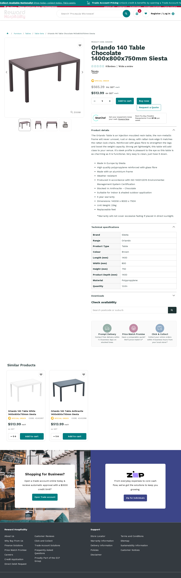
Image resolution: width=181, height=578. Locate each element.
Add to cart (125, 100)
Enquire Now (123, 119)
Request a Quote (149, 107)
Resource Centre (81, 27)
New (109, 27)
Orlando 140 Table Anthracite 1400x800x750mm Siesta (67, 413)
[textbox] (91, 17)
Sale (99, 27)
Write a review (125, 66)
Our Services (30, 27)
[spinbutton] (102, 101)
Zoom (77, 112)
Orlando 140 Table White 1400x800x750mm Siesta (22, 413)
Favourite (80, 47)
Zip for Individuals (135, 498)
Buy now (144, 100)
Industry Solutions (54, 27)
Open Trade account (44, 497)
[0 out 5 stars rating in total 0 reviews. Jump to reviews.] (103, 66)
